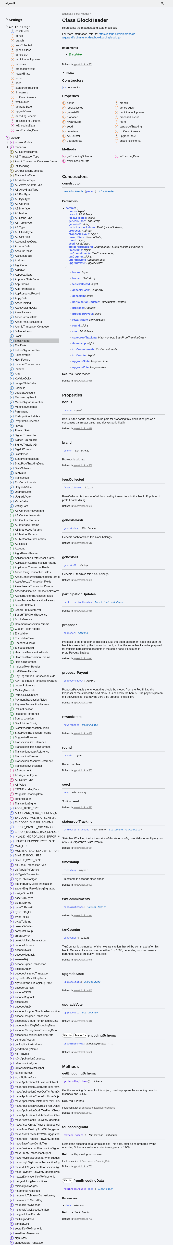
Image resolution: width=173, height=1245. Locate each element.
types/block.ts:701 (82, 1166)
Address (87, 230)
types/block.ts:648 (82, 959)
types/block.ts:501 (82, 64)
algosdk (10, 3)
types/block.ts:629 (82, 428)
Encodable (75, 54)
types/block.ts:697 (82, 1112)
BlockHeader (81, 13)
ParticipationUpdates (109, 227)
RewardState (93, 237)
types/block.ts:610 (82, 543)
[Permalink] (84, 183)
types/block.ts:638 (82, 733)
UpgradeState (95, 259)
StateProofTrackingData (126, 246)
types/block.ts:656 (82, 610)
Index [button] (68, 72)
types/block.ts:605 (82, 580)
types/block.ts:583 (82, 770)
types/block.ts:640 (82, 990)
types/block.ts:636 (82, 702)
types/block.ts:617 (82, 658)
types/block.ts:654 (82, 847)
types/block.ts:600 (82, 884)
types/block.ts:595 (82, 915)
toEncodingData (101, 1161)
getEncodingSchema (104, 1107)
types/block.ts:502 (82, 1052)
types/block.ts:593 (82, 807)
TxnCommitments (102, 253)
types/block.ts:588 (82, 465)
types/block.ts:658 (82, 380)
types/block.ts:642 (82, 1021)
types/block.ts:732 (82, 1219)
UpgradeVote (94, 263)
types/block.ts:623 (82, 506)
